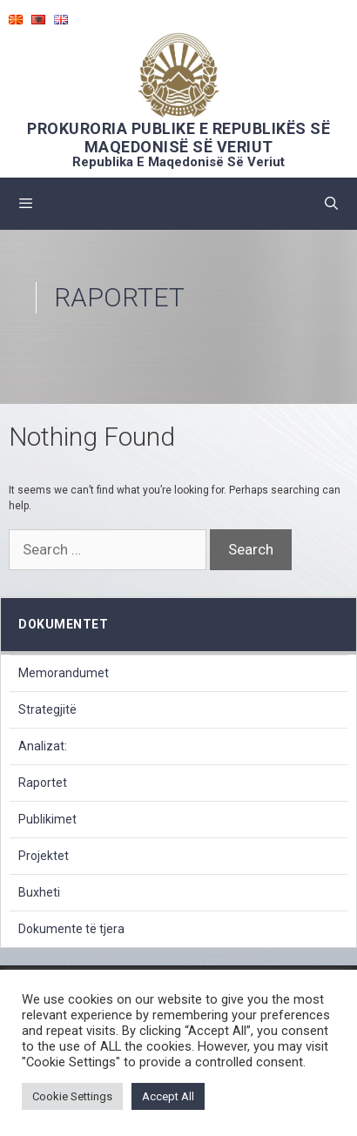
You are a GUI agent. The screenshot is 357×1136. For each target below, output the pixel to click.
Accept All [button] (168, 1096)
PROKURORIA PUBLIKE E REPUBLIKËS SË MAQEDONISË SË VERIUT (178, 137)
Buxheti (39, 892)
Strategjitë (47, 709)
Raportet (42, 783)
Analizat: (42, 746)
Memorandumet (63, 673)
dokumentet (63, 624)
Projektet (43, 856)
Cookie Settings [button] (72, 1096)
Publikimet (47, 819)
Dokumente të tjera (71, 929)
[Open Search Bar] (331, 204)
